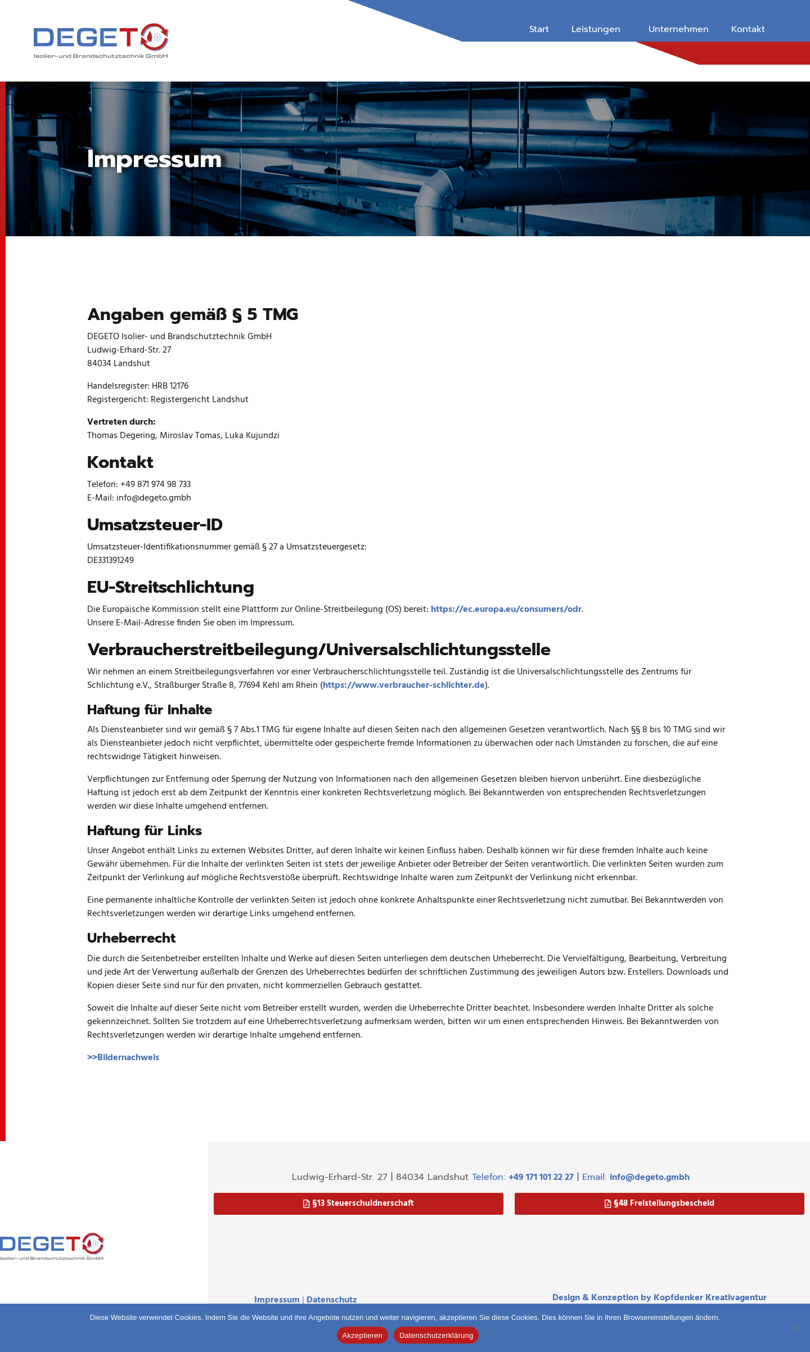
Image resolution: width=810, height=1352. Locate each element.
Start (539, 29)
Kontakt (748, 29)
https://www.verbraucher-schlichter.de (404, 685)
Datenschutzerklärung (436, 1335)
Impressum (277, 1300)
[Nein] (796, 1327)
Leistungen (596, 29)
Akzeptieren (362, 1335)
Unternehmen (679, 29)
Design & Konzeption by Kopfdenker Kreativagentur (659, 1298)
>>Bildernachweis (123, 1058)
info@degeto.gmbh (650, 1177)
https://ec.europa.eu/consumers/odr (506, 609)
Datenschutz (332, 1300)
